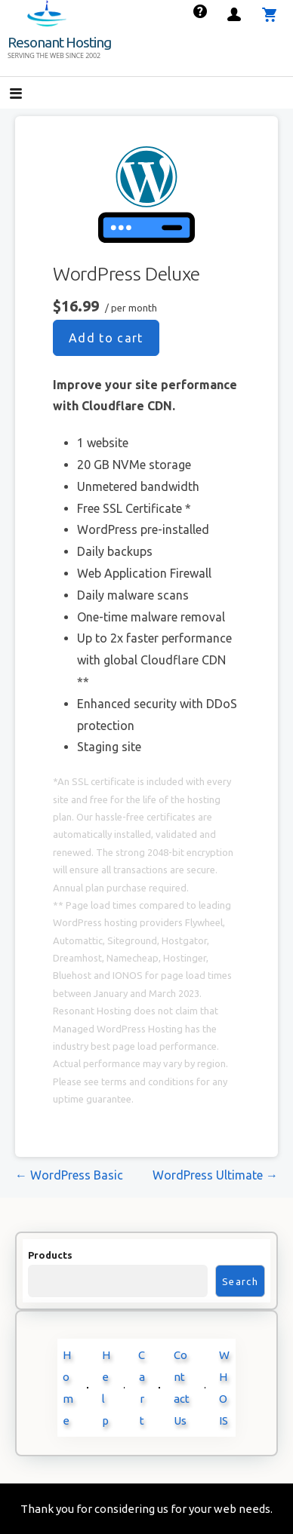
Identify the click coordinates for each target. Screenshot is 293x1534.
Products (50, 1255)
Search (240, 1281)
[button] (29, 95)
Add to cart (106, 338)
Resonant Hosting (59, 42)
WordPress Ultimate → (215, 1175)
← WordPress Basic (69, 1175)
